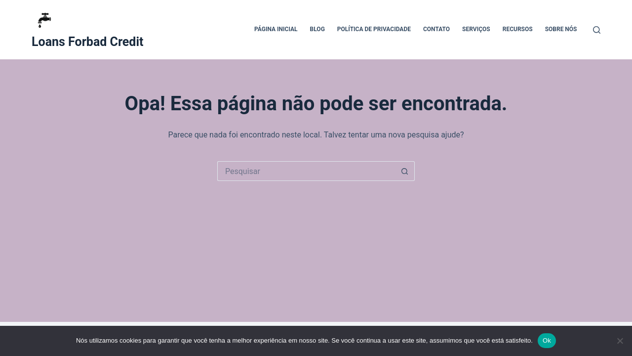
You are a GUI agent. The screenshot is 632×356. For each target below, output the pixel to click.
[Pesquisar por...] (306, 171)
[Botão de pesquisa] (405, 171)
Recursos (518, 29)
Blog (317, 29)
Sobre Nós (561, 29)
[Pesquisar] (596, 30)
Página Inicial (276, 29)
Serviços (476, 29)
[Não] (620, 341)
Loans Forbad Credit (87, 42)
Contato (436, 29)
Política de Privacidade (374, 29)
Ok (547, 340)
